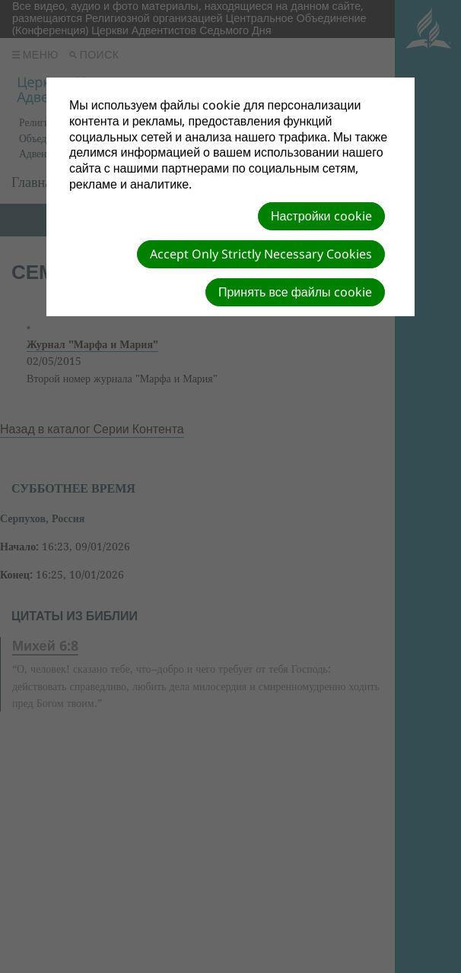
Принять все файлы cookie (295, 292)
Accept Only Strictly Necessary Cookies (261, 254)
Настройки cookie (321, 216)
